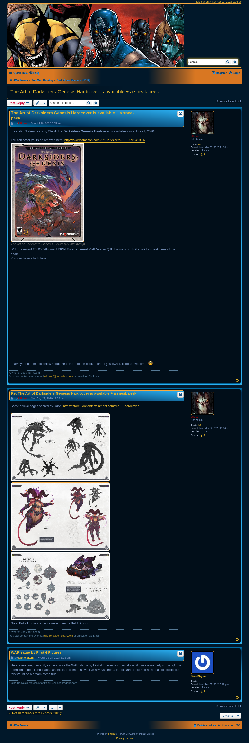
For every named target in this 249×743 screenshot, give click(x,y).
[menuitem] (34, 73)
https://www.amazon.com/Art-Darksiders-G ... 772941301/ (104, 140)
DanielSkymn (198, 676)
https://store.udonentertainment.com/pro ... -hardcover (101, 406)
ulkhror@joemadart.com (58, 376)
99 (199, 144)
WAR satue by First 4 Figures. (36, 652)
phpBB (112, 734)
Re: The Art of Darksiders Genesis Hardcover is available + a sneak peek (73, 393)
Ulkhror (195, 136)
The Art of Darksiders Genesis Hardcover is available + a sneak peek (84, 91)
